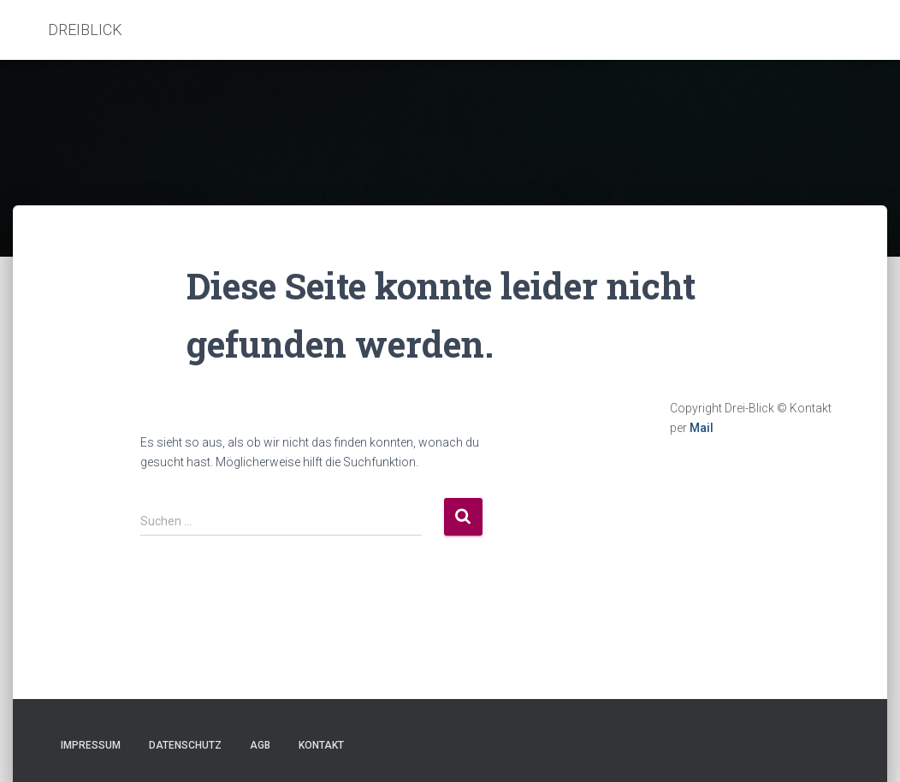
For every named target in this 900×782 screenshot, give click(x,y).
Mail (701, 428)
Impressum (91, 745)
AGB (260, 745)
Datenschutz (185, 745)
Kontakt (321, 745)
